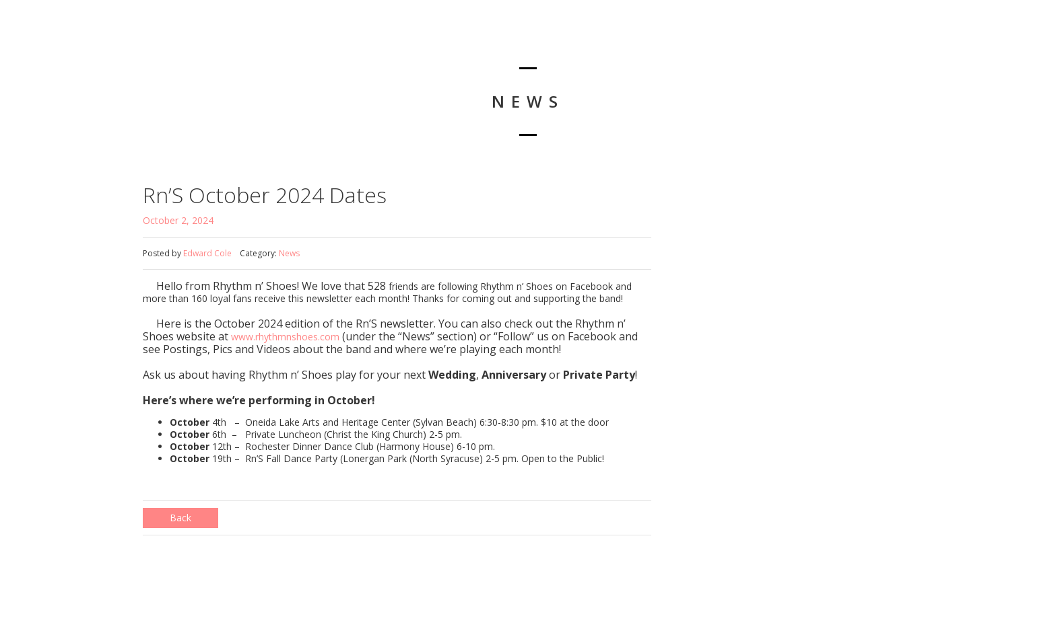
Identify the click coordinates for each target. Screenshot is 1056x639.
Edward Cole (207, 253)
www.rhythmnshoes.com (285, 336)
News (289, 253)
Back (180, 517)
